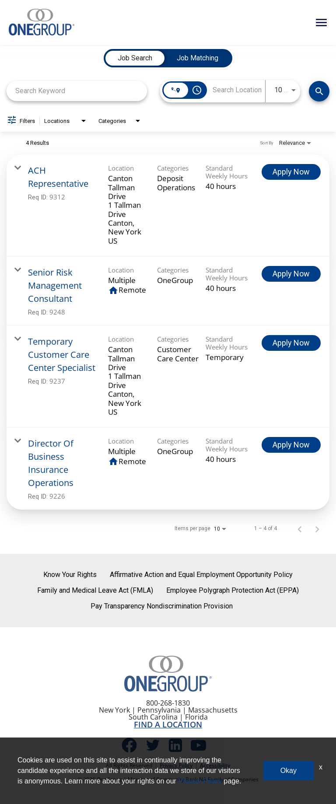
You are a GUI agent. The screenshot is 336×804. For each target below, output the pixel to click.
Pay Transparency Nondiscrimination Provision (162, 606)
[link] (168, 205)
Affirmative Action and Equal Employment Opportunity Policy (201, 574)
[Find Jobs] (319, 91)
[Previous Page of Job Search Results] (299, 528)
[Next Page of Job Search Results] (317, 528)
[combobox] (76, 90)
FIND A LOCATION (168, 724)
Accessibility (215, 765)
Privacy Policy (176, 765)
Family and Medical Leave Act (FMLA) (95, 590)
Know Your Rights (70, 574)
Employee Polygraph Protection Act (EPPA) (232, 590)
